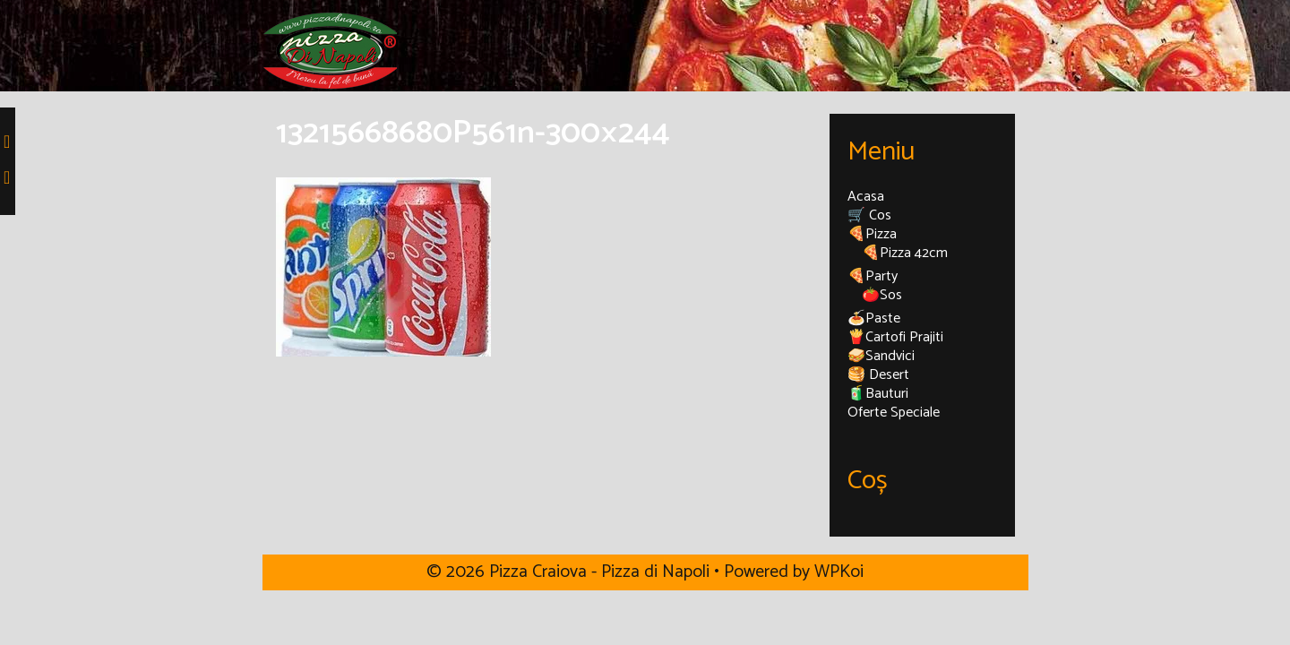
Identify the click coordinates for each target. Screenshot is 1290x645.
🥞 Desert (878, 375)
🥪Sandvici (881, 356)
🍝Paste (873, 318)
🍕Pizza (872, 234)
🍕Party (872, 276)
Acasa (865, 197)
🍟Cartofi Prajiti (895, 337)
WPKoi (839, 572)
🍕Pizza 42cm (905, 253)
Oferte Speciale (893, 412)
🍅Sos (882, 295)
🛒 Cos (869, 215)
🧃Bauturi (877, 394)
